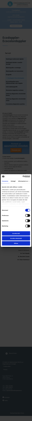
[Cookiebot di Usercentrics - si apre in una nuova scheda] (23, 176)
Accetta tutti (16, 233)
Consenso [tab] (5, 181)
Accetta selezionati (16, 238)
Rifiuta (16, 243)
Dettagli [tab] (13, 181)
